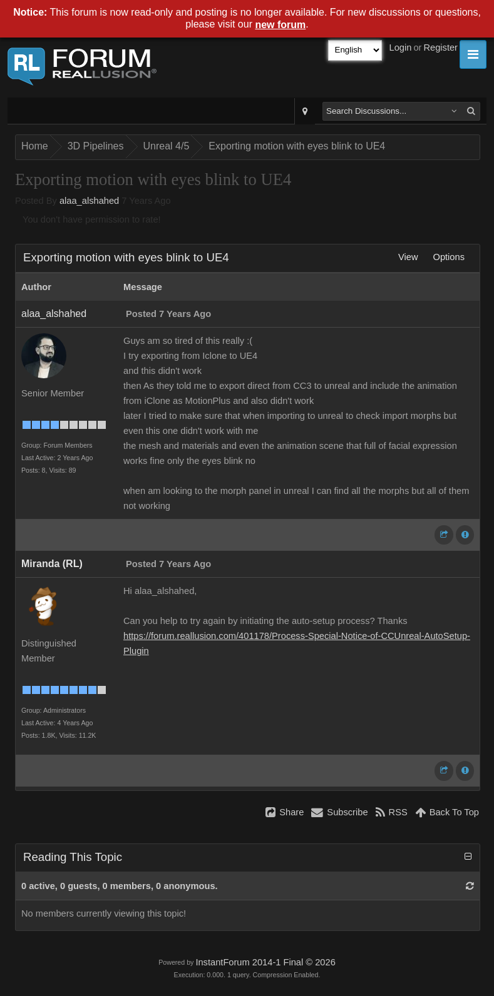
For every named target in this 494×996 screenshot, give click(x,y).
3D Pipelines (96, 146)
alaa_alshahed (89, 201)
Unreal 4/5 (166, 146)
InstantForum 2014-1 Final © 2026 (265, 962)
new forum (280, 24)
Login (400, 48)
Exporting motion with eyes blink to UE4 (296, 146)
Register (440, 48)
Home (34, 146)
